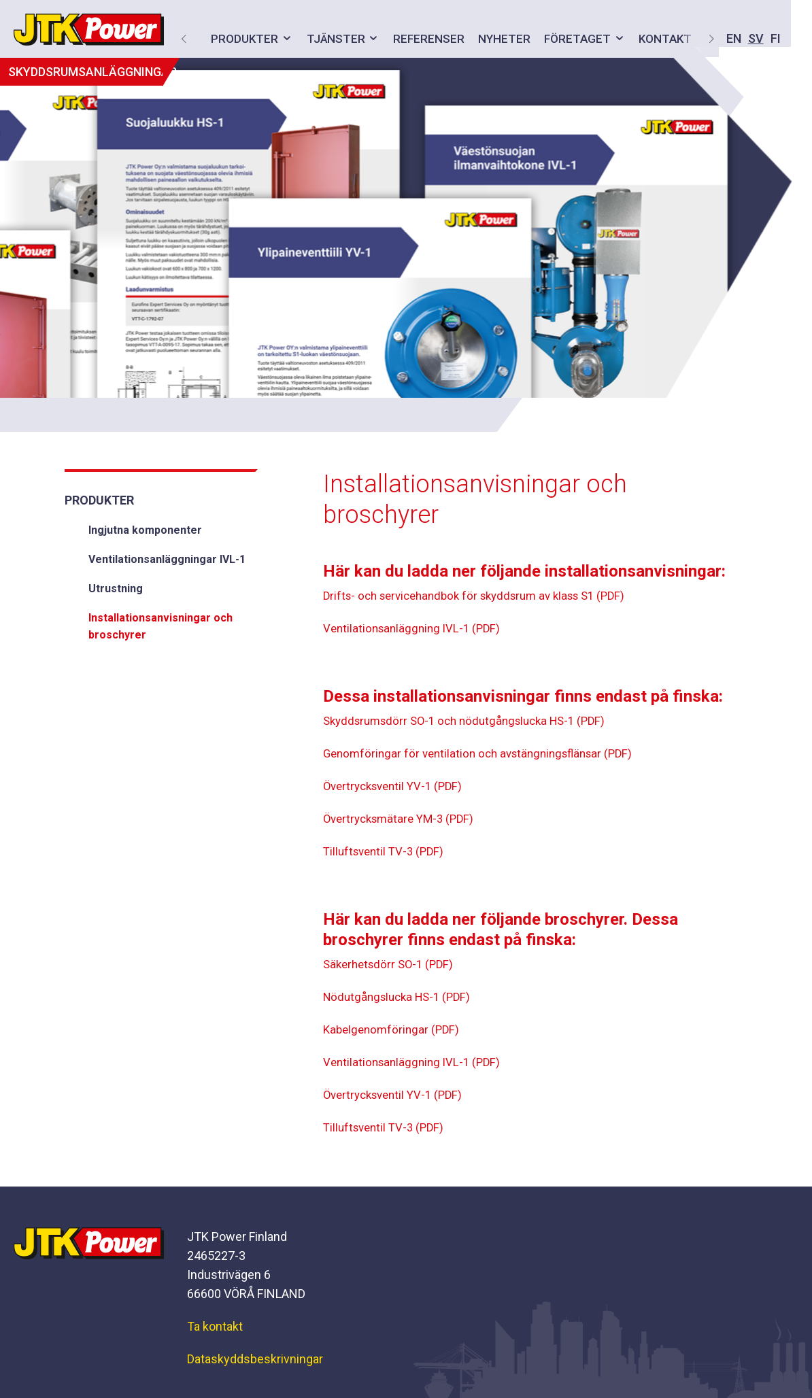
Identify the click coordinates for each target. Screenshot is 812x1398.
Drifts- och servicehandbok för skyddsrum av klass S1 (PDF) (485, 597)
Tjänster (329, 39)
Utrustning (115, 588)
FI (628, 38)
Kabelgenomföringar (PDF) (394, 1031)
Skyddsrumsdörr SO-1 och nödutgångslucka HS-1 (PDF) (473, 722)
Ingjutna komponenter (145, 530)
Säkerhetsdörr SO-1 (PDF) (392, 966)
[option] (406, 228)
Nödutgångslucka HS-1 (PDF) (401, 998)
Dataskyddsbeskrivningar (255, 1359)
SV (608, 38)
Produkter (238, 39)
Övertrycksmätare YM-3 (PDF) (403, 820)
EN (586, 38)
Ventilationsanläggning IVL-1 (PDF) (415, 630)
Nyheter (498, 39)
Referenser (422, 39)
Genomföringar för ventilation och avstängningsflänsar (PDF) (486, 755)
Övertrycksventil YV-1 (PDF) (397, 788)
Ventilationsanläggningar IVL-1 (167, 559)
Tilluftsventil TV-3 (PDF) (387, 853)
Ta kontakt (215, 1326)
